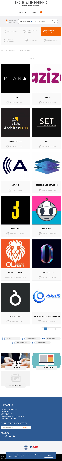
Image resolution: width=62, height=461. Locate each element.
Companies (11, 50)
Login (33, 12)
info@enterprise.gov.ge (11, 418)
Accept (49, 455)
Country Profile (24, 12)
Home (2, 50)
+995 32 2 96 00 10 (18, 416)
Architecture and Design (25, 50)
